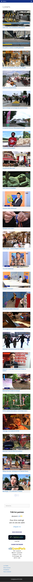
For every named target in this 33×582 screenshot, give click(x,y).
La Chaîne (6, 565)
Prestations (6, 569)
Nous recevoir (7, 567)
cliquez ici (17, 526)
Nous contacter (7, 571)
